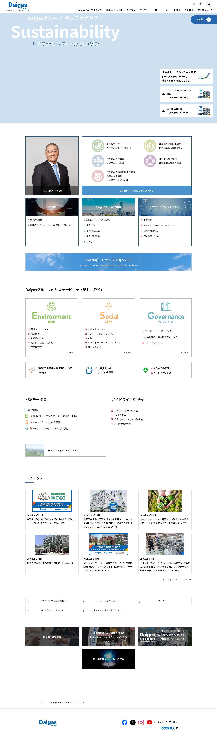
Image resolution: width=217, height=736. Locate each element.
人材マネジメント (96, 329)
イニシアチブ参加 (162, 372)
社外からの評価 (161, 368)
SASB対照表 (120, 415)
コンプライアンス (154, 343)
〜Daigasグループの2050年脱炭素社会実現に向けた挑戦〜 (109, 262)
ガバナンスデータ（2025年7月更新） (51, 428)
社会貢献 (131, 9)
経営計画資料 (36, 219)
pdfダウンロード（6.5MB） (175, 76)
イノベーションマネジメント (102, 333)
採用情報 (189, 9)
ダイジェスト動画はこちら (177, 80)
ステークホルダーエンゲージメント (159, 225)
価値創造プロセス (152, 236)
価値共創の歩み (150, 231)
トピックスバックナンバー (178, 579)
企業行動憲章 (93, 231)
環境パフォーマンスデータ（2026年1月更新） (55, 416)
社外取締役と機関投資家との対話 (161, 337)
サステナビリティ (161, 9)
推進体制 (148, 219)
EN (193, 4)
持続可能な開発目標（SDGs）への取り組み (50, 370)
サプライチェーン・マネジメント (104, 342)
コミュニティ (94, 347)
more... (72, 352)
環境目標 (35, 333)
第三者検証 (33, 410)
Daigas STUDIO (114, 9)
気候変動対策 (37, 338)
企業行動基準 (93, 236)
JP (201, 4)
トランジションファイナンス (51, 450)
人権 (90, 338)
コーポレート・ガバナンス (158, 331)
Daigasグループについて (90, 9)
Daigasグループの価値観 (98, 219)
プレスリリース (205, 9)
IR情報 (177, 9)
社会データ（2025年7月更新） (48, 422)
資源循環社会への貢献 (42, 342)
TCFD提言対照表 (122, 424)
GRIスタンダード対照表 (126, 410)
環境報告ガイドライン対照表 (128, 419)
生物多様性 (36, 347)
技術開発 (144, 9)
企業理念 (90, 225)
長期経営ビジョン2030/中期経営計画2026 (50, 225)
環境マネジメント (39, 329)
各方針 (89, 242)
